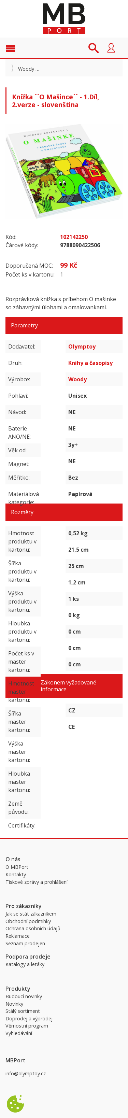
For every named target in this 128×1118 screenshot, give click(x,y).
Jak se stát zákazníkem (30, 913)
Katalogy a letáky (24, 964)
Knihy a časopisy (90, 363)
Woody (26, 69)
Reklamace (17, 936)
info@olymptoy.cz (25, 1073)
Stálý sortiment (22, 1011)
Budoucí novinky (23, 996)
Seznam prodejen (25, 943)
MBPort (64, 18)
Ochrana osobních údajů (32, 928)
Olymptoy (82, 346)
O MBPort (16, 867)
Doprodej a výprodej (29, 1018)
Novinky (14, 1004)
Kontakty (15, 874)
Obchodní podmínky (28, 921)
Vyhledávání (18, 1033)
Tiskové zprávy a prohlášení (36, 882)
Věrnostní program (26, 1025)
